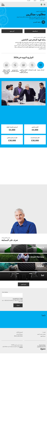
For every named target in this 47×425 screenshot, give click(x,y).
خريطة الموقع (43, 407)
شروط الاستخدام (19, 405)
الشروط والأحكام (19, 403)
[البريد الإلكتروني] (12, 366)
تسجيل (35, 0)
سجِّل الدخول (42, 0)
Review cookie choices (18, 407)
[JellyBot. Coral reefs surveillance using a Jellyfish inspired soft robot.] (23, 312)
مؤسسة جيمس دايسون (41, 405)
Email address (5, 363)
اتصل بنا (28, 0)
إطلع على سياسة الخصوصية (18, 370)
